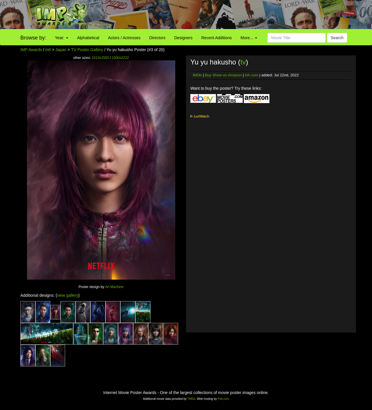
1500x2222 (120, 58)
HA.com (251, 75)
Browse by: (33, 38)
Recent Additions (216, 37)
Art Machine (114, 287)
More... (249, 37)
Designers (183, 37)
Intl (48, 49)
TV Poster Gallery (87, 49)
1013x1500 (100, 58)
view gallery (67, 295)
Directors (157, 37)
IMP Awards (31, 49)
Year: (61, 37)
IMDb (197, 75)
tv (243, 62)
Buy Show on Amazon (223, 75)
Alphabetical (88, 37)
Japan (61, 49)
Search (337, 37)
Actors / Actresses (124, 37)
